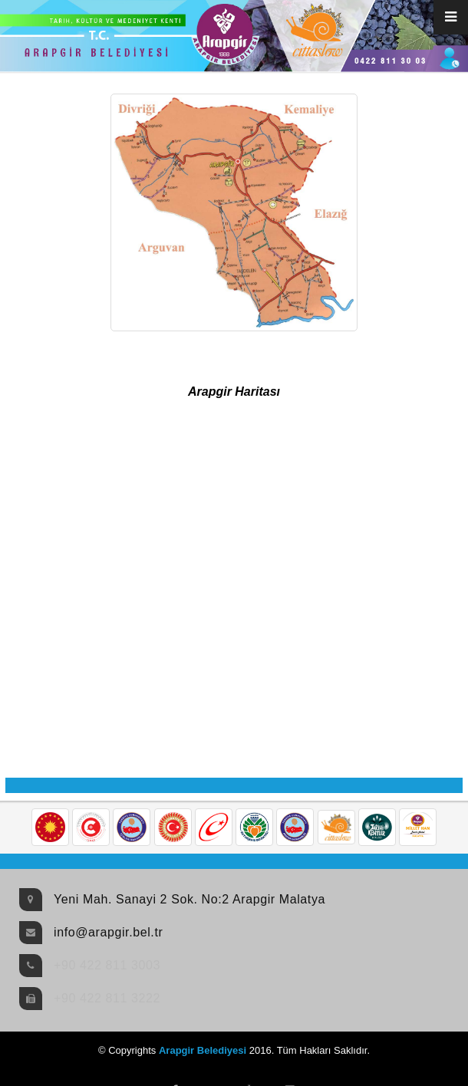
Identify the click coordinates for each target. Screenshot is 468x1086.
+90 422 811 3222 (107, 998)
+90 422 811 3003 (107, 965)
